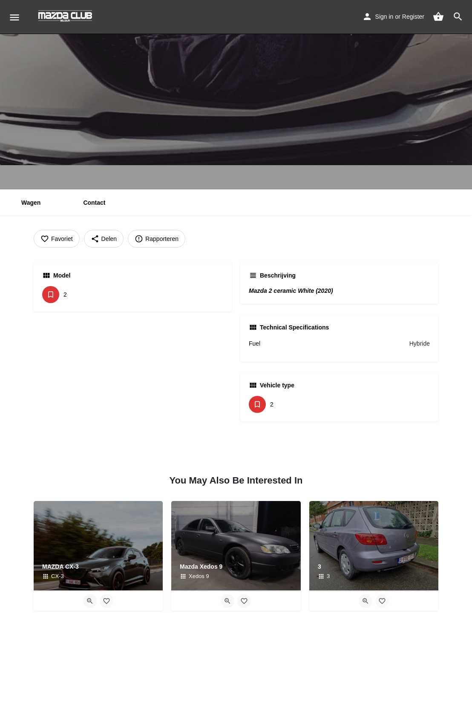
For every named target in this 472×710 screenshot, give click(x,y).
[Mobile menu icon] (14, 17)
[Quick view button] (90, 601)
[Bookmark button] (106, 601)
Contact (94, 202)
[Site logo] (66, 17)
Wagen (30, 202)
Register (413, 16)
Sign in (384, 16)
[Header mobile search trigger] (457, 16)
